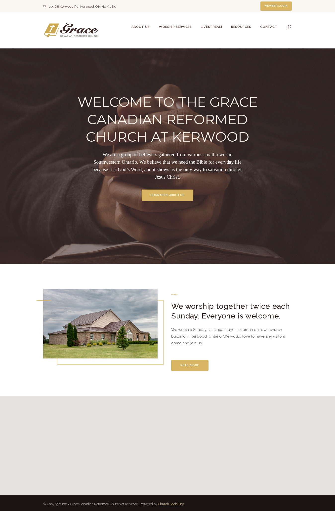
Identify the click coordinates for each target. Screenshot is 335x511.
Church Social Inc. (171, 504)
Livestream (211, 27)
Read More (189, 365)
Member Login (276, 5)
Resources (241, 27)
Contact (269, 27)
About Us (140, 27)
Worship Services (175, 27)
